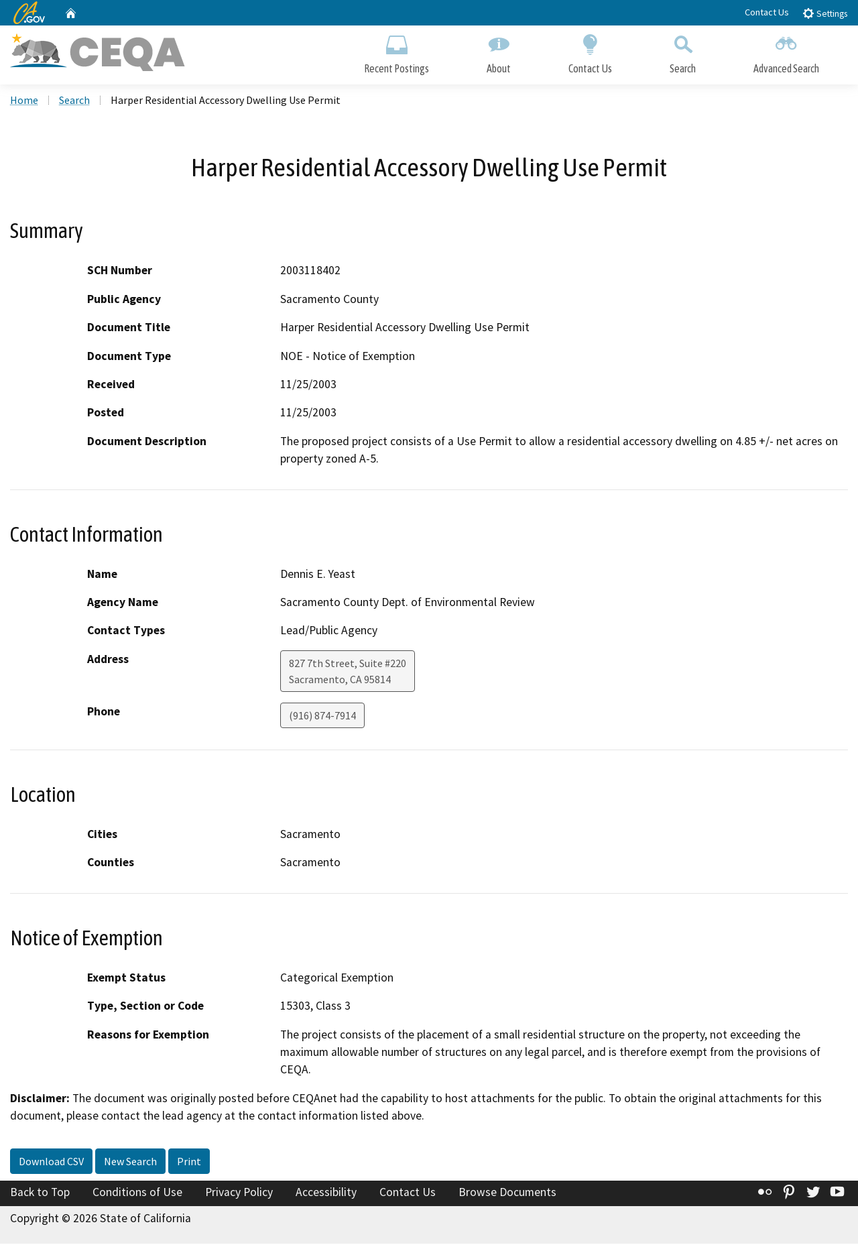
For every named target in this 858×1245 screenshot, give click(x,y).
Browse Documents (507, 1193)
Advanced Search (786, 52)
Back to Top (40, 1193)
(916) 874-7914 (322, 716)
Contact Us (767, 12)
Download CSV (51, 1162)
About (498, 52)
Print (189, 1162)
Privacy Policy (239, 1193)
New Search (130, 1162)
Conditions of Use (137, 1193)
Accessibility (326, 1193)
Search (682, 52)
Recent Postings (396, 52)
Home (24, 101)
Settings (824, 13)
